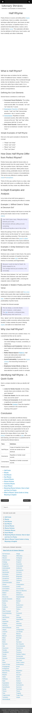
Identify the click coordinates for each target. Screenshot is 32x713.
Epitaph (18, 601)
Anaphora (5, 564)
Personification (20, 658)
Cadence (18, 578)
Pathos (4, 656)
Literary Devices (12, 5)
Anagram (19, 560)
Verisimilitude (6, 699)
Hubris (4, 619)
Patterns (21, 352)
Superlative (5, 683)
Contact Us (6, 712)
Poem (4, 662)
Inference (5, 625)
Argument (19, 574)
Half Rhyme (5, 617)
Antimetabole (6, 568)
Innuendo (19, 625)
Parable (4, 650)
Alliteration (19, 556)
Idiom (17, 621)
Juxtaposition (20, 629)
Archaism (19, 572)
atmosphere (9, 177)
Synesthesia (6, 687)
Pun (17, 668)
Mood (4, 640)
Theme (4, 691)
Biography (19, 576)
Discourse (5, 597)
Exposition (19, 607)
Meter (4, 638)
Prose (18, 666)
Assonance (7, 109)
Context (15, 404)
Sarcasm (18, 674)
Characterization (7, 582)
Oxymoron (5, 648)
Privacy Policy (13, 712)
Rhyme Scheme (9, 481)
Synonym (19, 687)
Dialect (4, 592)
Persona (4, 658)
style (16, 258)
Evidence (5, 607)
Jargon (4, 629)
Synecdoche (19, 685)
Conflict (18, 586)
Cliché (18, 582)
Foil (17, 611)
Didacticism (19, 594)
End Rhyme (7, 474)
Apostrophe (5, 572)
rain (6, 312)
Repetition (15, 109)
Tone (3, 693)
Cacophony (5, 578)
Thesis (18, 691)
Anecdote (19, 564)
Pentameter (19, 656)
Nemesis (4, 644)
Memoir (4, 635)
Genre (4, 615)
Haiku (18, 615)
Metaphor (19, 635)
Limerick (4, 631)
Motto (4, 642)
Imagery (4, 623)
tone (2, 298)
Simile (18, 676)
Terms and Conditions (23, 712)
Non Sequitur (20, 644)
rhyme (27, 18)
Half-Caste (7, 470)
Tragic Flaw (19, 695)
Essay (4, 603)
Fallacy (18, 609)
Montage (18, 638)
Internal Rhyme (9, 479)
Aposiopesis (19, 570)
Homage (18, 617)
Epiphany (5, 601)
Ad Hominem (6, 553)
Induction (19, 623)
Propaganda (6, 666)
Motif (17, 640)
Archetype (5, 574)
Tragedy (18, 693)
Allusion (4, 558)
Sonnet (18, 679)
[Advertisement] (16, 52)
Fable (4, 609)
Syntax (4, 689)
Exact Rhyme (8, 486)
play (22, 435)
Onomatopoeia (20, 646)
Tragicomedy (6, 695)
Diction (4, 594)
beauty (3, 435)
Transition (5, 697)
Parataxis (19, 652)
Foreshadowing (6, 613)
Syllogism (19, 683)
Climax (4, 584)
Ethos (18, 603)
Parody (4, 654)
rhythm (3, 324)
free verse (26, 292)
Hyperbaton (19, 619)
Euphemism (19, 605)
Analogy (4, 562)
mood (2, 177)
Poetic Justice (20, 662)
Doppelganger (20, 597)
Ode (3, 646)
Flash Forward (6, 611)
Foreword (19, 613)
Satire (4, 676)
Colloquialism (20, 584)
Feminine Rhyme (9, 483)
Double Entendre (7, 599)
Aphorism (5, 570)
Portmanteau (20, 664)
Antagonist (5, 566)
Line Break (19, 631)
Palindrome (19, 648)
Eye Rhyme (7, 477)
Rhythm (4, 674)
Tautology (19, 689)
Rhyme (6, 472)
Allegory (4, 556)
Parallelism (5, 652)
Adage (18, 553)
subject (26, 238)
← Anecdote (5, 500)
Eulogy (4, 605)
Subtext (18, 681)
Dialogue (18, 592)
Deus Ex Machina (21, 590)
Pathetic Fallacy (21, 654)
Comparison (5, 586)
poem (20, 238)
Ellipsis (18, 599)
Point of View (6, 664)
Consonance (8, 115)
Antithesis (19, 568)
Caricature (5, 580)
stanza (3, 216)
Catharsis (19, 580)
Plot (3, 660)
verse (11, 29)
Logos (4, 633)
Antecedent (19, 566)
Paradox (18, 650)
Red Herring (5, 670)
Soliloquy (5, 679)
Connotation (5, 588)
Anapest (18, 562)
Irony (17, 627)
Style (3, 681)
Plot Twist (19, 660)
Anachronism (6, 560)
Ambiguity (19, 558)
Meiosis (18, 633)
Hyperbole (5, 621)
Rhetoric (4, 672)
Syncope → (27, 500)
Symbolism (5, 685)
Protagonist (5, 668)
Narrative (19, 642)
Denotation (5, 590)
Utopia (18, 697)
